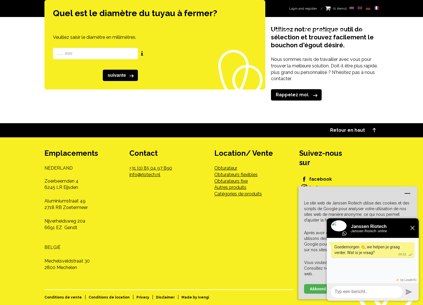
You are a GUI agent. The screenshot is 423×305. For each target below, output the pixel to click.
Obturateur (225, 168)
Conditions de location (109, 297)
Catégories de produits (238, 194)
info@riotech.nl (144, 174)
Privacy (142, 297)
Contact (369, 30)
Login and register (303, 8)
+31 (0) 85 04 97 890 (150, 168)
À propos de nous (324, 30)
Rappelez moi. (298, 95)
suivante (122, 75)
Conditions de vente (63, 297)
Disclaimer (165, 297)
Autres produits (230, 187)
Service (280, 30)
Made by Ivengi (195, 297)
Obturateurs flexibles (236, 174)
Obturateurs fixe (231, 181)
